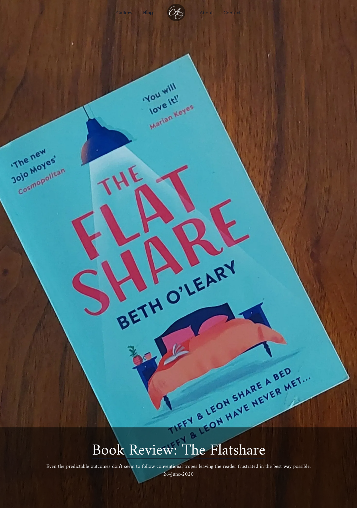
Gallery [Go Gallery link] (124, 12)
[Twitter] (178, 487)
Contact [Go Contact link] (232, 12)
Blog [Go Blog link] (148, 12)
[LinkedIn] (193, 487)
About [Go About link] (206, 12)
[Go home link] (176, 12)
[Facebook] (164, 487)
